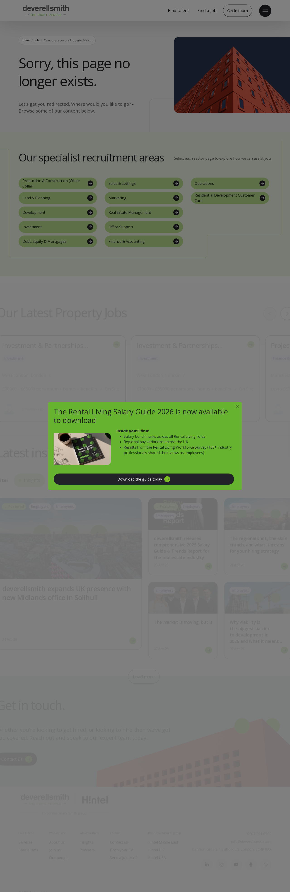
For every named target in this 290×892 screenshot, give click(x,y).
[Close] (237, 406)
